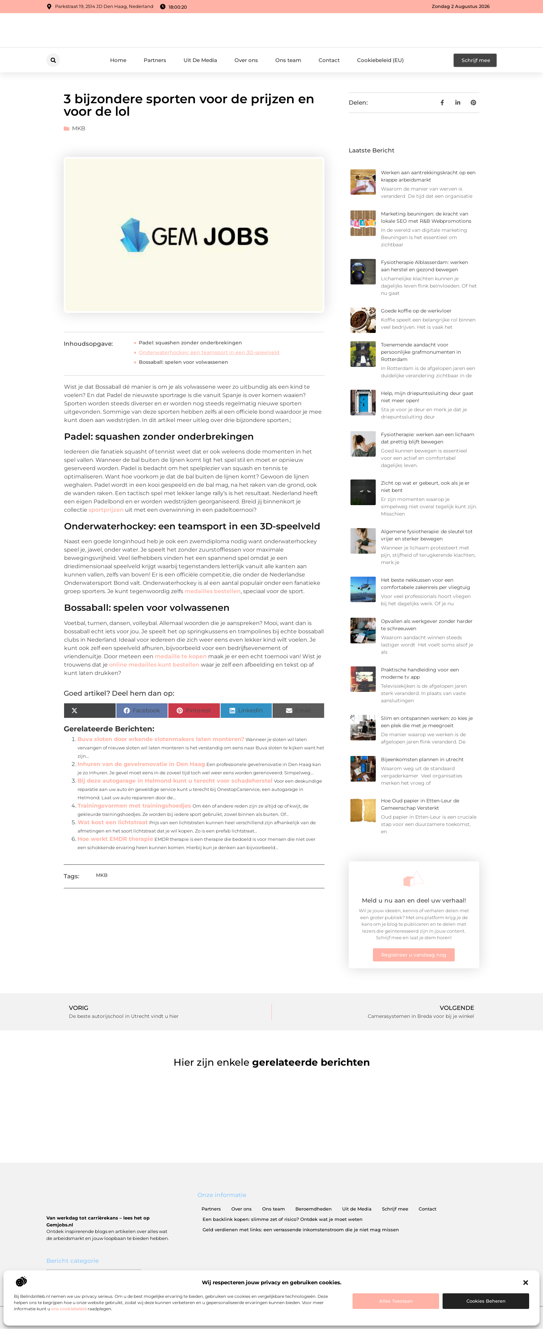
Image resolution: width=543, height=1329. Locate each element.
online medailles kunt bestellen (154, 664)
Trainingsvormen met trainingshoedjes (134, 805)
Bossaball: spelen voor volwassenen (183, 362)
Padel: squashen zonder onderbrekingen (190, 343)
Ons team (288, 60)
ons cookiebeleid (69, 1308)
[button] (525, 1282)
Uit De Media (200, 60)
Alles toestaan (396, 1301)
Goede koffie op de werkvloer (416, 311)
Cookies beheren (486, 1301)
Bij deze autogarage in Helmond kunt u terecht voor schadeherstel (175, 780)
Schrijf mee (395, 1209)
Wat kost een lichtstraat (113, 822)
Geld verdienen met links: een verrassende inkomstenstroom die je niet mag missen (301, 1229)
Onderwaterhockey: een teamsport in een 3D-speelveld (209, 352)
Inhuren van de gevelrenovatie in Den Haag (141, 764)
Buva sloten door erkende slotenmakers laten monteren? (161, 739)
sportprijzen (106, 510)
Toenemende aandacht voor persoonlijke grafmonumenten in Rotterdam (421, 352)
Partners (155, 60)
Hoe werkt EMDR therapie (115, 839)
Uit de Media (357, 1209)
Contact (329, 60)
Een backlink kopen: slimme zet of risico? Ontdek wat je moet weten (283, 1219)
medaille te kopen (181, 656)
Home (118, 60)
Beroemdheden (313, 1209)
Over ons (246, 60)
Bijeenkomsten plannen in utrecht (422, 759)
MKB (78, 128)
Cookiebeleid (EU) (380, 60)
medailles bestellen (213, 591)
